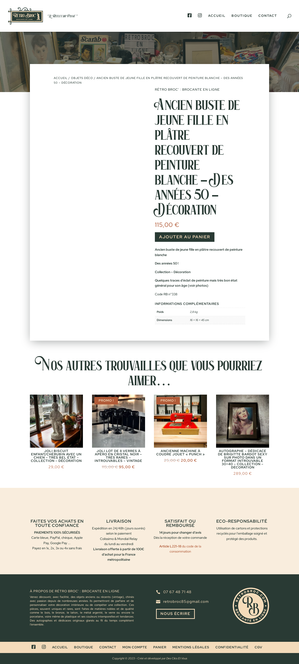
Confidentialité (232, 647)
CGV (258, 647)
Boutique (242, 16)
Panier (159, 647)
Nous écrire (175, 613)
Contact (267, 16)
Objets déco (82, 78)
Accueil (217, 16)
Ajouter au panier (184, 236)
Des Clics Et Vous (176, 658)
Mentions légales (190, 647)
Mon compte (134, 647)
